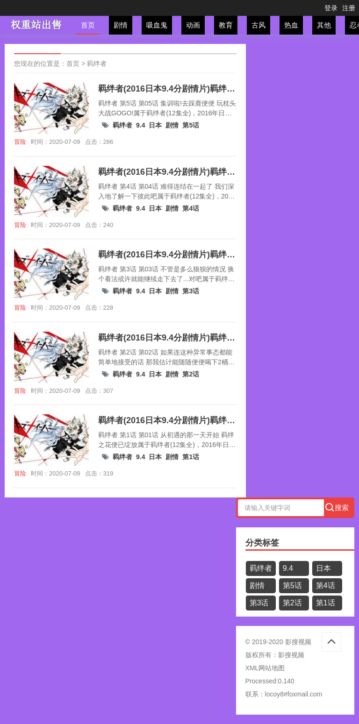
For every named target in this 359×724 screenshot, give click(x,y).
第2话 (190, 374)
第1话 (190, 457)
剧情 (121, 25)
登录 (330, 8)
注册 (348, 8)
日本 (155, 125)
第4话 (190, 208)
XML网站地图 (265, 668)
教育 (226, 25)
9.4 (140, 125)
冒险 (20, 141)
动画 (193, 25)
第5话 (190, 125)
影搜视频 (291, 655)
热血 (291, 25)
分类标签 (262, 542)
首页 (88, 25)
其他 (324, 25)
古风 (258, 25)
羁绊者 (97, 63)
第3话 (190, 291)
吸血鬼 (156, 25)
